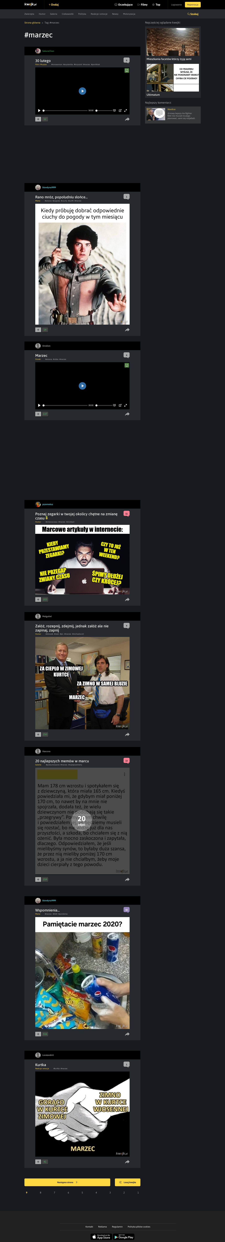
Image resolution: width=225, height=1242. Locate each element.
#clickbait (70, 522)
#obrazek (49, 634)
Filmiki (38, 359)
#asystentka (68, 64)
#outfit (71, 201)
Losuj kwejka (127, 1182)
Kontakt (89, 1226)
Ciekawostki (68, 14)
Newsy (115, 14)
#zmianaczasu (52, 522)
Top (158, 4)
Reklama (102, 1226)
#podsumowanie (53, 765)
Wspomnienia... (47, 910)
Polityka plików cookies (139, 1226)
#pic (61, 634)
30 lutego (43, 61)
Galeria (53, 14)
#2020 (55, 914)
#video (55, 359)
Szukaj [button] (194, 14)
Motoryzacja (129, 14)
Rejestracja (192, 4)
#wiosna (48, 201)
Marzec (41, 355)
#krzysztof (78, 64)
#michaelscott (78, 634)
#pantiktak (95, 64)
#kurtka (57, 1068)
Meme (37, 201)
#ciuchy (64, 201)
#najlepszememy (75, 765)
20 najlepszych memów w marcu (62, 761)
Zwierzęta (29, 14)
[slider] (65, 110)
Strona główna (32, 22)
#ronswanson (56, 64)
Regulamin (117, 1226)
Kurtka (40, 1065)
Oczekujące (125, 4)
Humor (42, 14)
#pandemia (63, 914)
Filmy (144, 4)
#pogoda (56, 201)
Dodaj (55, 4)
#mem (56, 634)
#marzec (86, 64)
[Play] (39, 110)
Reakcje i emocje (99, 14)
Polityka (82, 14)
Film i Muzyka (41, 64)
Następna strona (67, 1182)
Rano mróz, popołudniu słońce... (61, 197)
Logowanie (176, 4)
